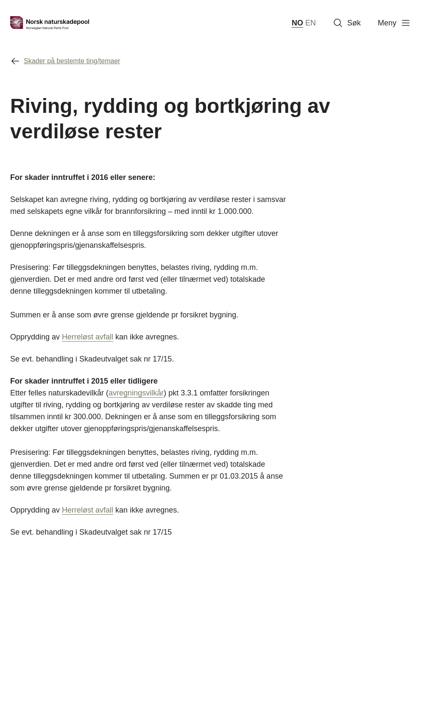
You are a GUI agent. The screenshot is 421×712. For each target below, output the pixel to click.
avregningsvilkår (136, 393)
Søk (347, 23)
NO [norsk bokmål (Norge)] (297, 23)
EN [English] (310, 23)
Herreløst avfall (87, 337)
